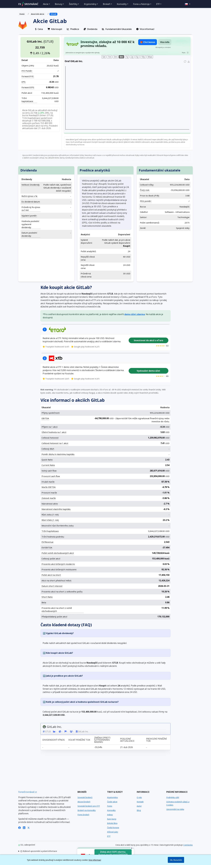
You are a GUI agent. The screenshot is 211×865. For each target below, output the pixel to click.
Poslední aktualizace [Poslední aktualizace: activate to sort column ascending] (127, 739)
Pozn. (184, 53)
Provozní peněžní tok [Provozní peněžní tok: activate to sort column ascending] (156, 739)
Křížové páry (112, 832)
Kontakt (140, 801)
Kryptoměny (112, 797)
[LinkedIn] (24, 827)
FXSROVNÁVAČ (28, 4)
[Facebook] (19, 827)
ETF (108, 836)
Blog (139, 810)
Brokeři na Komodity (87, 810)
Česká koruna (113, 827)
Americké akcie (37, 14)
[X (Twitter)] (28, 827)
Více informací (95, 860)
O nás (139, 797)
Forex (109, 806)
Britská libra (112, 823)
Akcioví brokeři (84, 801)
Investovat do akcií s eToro (148, 340)
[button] (187, 4)
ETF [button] (158, 4)
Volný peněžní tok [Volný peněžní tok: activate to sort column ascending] (79, 739)
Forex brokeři (83, 814)
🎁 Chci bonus (147, 42)
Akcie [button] (45, 4)
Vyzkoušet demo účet (148, 370)
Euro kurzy (111, 819)
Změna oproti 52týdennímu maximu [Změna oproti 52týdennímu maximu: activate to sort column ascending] (102, 739)
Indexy (110, 814)
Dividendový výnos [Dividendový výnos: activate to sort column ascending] (53, 739)
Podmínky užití (172, 797)
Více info (164, 42)
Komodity (111, 810)
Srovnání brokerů (85, 797)
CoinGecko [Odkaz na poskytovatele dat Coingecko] (188, 845)
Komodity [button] (122, 4)
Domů (22, 14)
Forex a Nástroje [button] (141, 4)
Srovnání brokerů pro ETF (89, 806)
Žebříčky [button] (73, 4)
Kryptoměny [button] (90, 4)
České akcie (112, 801)
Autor (139, 806)
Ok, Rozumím (176, 860)
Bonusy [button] (58, 4)
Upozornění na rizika (175, 809)
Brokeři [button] (106, 4)
